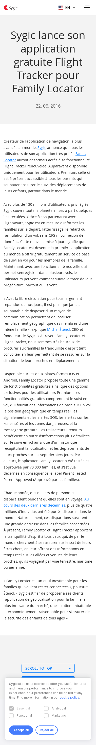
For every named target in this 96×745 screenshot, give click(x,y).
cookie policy (69, 697)
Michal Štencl (58, 329)
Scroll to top (48, 668)
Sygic (41, 147)
